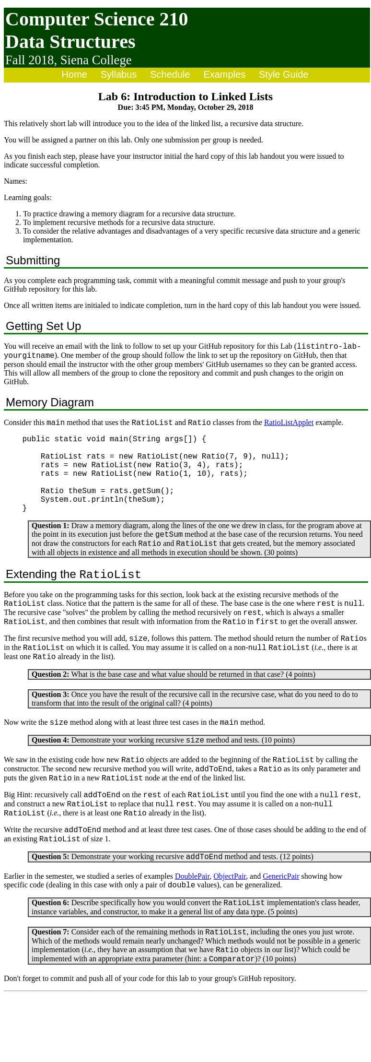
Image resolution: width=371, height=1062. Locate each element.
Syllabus (119, 74)
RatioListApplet (288, 427)
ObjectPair (229, 927)
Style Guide (283, 74)
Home (74, 74)
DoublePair (192, 927)
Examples (224, 74)
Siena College (96, 60)
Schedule (170, 74)
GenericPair (281, 927)
